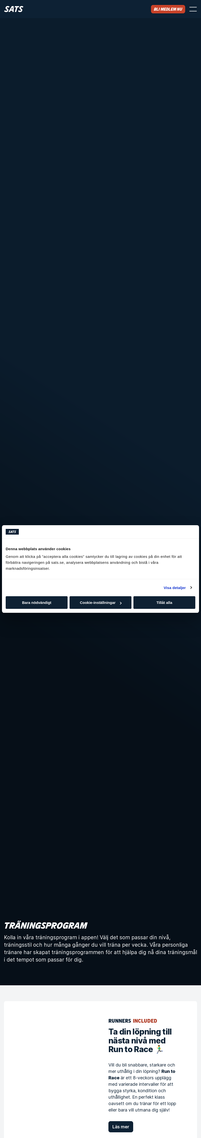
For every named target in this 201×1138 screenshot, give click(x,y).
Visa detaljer (175, 588)
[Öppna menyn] (193, 9)
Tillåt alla (164, 602)
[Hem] (14, 9)
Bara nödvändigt (36, 602)
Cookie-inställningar (101, 602)
